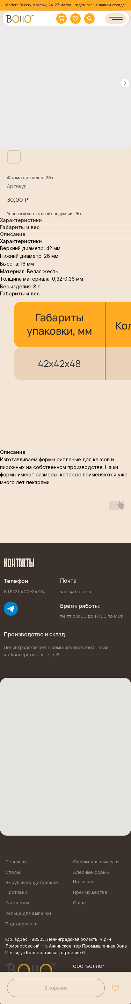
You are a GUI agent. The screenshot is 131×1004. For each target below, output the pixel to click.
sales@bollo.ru (75, 591)
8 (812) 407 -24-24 (24, 591)
